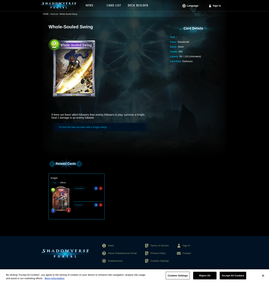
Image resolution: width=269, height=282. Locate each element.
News (111, 245)
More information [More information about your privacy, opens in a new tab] (54, 280)
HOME (46, 14)
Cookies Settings (160, 260)
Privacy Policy (158, 253)
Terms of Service (160, 245)
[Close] (263, 277)
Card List (54, 14)
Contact (187, 253)
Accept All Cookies (233, 277)
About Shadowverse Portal (122, 253)
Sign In (217, 5)
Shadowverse (115, 260)
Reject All (204, 277)
